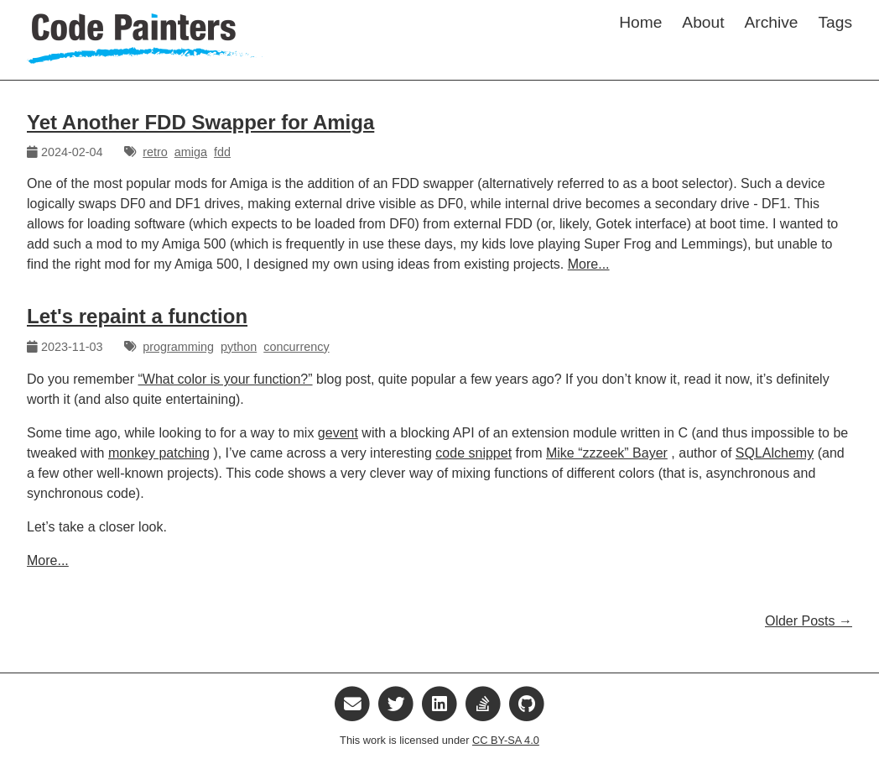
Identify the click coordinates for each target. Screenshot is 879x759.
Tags (835, 22)
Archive (771, 22)
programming (178, 346)
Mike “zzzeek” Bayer (607, 453)
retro (155, 152)
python (239, 346)
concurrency (296, 346)
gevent (338, 433)
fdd (222, 152)
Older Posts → (808, 621)
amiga (190, 152)
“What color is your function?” (225, 379)
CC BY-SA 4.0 (505, 740)
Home (640, 22)
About (703, 22)
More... (589, 264)
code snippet (473, 453)
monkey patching (159, 453)
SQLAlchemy (775, 453)
